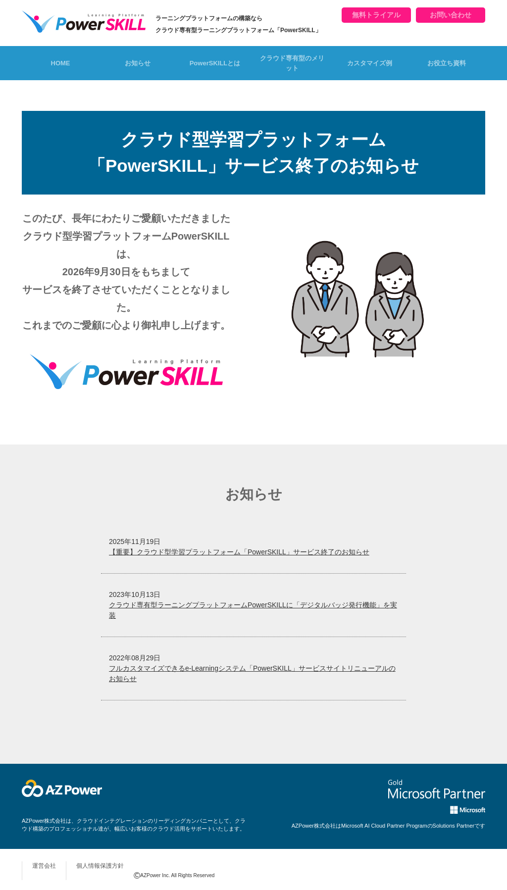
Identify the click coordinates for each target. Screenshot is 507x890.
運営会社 (44, 865)
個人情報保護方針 (100, 865)
